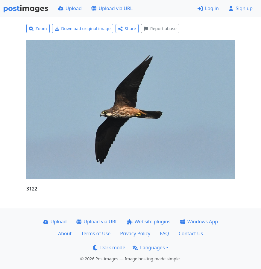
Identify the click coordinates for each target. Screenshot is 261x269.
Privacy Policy (135, 233)
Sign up (240, 8)
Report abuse (160, 28)
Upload (70, 8)
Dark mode (109, 247)
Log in (208, 8)
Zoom (38, 28)
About (65, 233)
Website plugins (148, 221)
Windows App (199, 221)
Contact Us (191, 233)
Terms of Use (95, 233)
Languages (149, 247)
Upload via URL (112, 8)
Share (127, 28)
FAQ (164, 233)
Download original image (83, 28)
